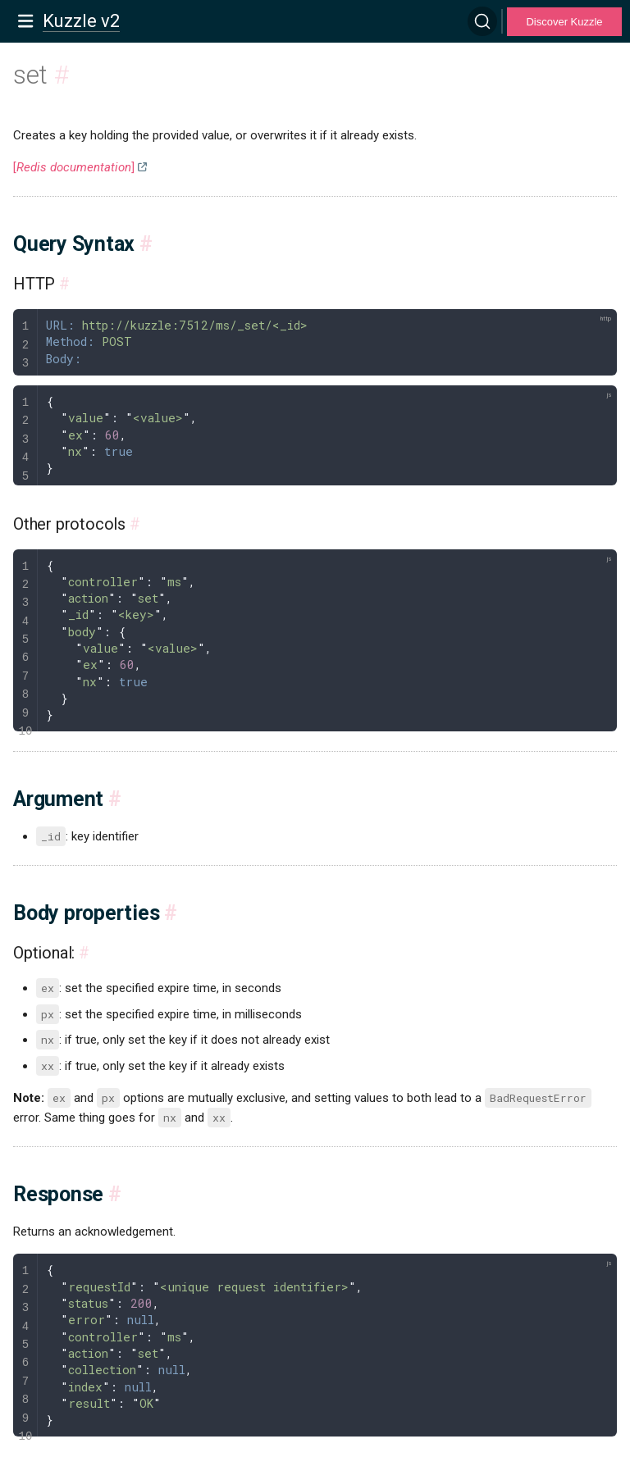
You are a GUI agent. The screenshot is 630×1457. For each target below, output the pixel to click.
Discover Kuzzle (564, 22)
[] (74, 167)
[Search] (482, 21)
